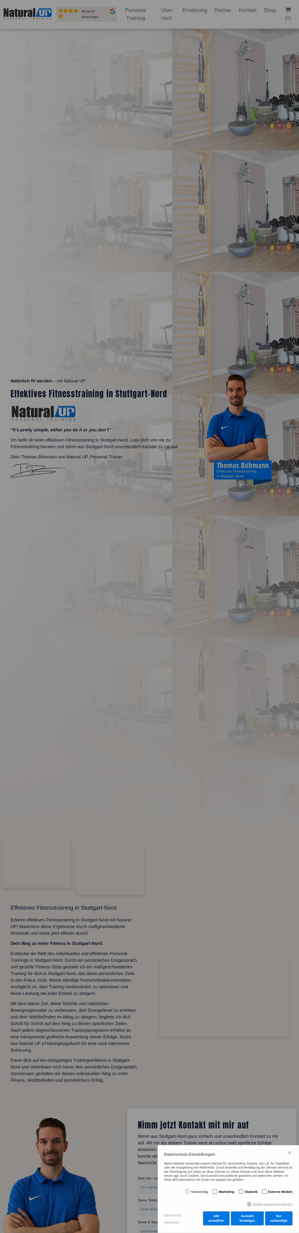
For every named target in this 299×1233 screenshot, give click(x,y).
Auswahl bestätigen (247, 1219)
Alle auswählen (216, 1219)
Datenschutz (172, 1215)
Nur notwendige (279, 1219)
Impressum (171, 1223)
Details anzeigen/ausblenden (273, 1205)
